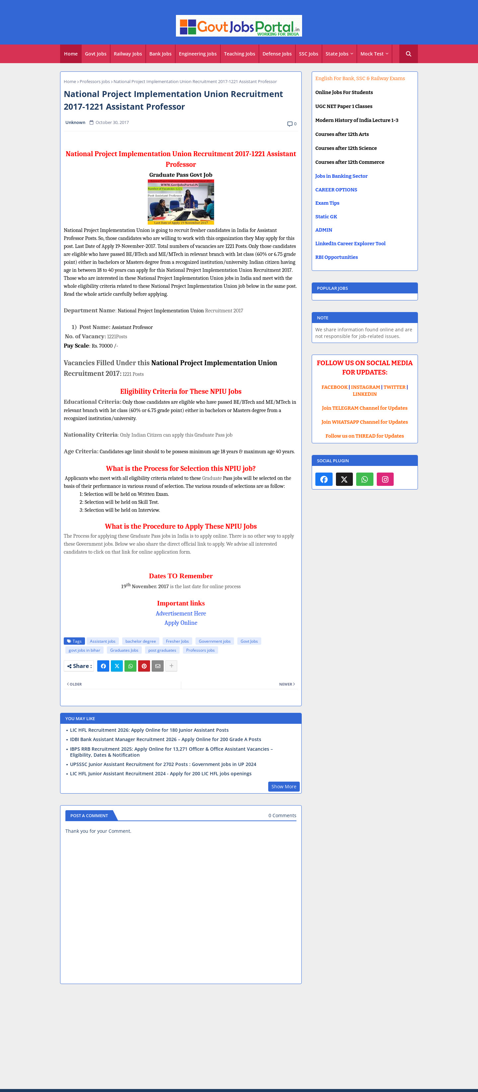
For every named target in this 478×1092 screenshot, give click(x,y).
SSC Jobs (308, 54)
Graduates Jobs (124, 650)
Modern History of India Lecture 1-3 (356, 120)
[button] (408, 54)
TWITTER (394, 387)
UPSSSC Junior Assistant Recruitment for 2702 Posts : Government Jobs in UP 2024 (163, 764)
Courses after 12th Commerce (349, 162)
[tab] (71, 54)
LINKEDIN (365, 394)
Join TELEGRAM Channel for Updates (365, 408)
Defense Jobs (277, 54)
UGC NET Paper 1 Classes (343, 106)
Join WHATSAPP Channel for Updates (365, 422)
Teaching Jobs (239, 54)
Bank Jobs (160, 54)
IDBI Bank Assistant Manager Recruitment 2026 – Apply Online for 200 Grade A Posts (165, 739)
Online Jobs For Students (344, 92)
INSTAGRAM (365, 387)
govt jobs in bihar (84, 650)
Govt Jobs (96, 54)
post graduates (162, 650)
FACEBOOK (335, 387)
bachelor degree (140, 641)
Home (71, 54)
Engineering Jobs (198, 54)
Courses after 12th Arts (342, 134)
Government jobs (215, 641)
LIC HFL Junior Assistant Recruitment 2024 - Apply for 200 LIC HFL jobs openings (161, 774)
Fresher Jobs (177, 641)
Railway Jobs (128, 54)
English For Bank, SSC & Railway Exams (360, 78)
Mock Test (372, 54)
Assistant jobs (103, 641)
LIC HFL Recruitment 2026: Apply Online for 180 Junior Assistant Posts (149, 730)
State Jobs (337, 54)
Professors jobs (95, 81)
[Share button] (171, 666)
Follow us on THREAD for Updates (365, 436)
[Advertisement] (239, 1037)
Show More (284, 786)
